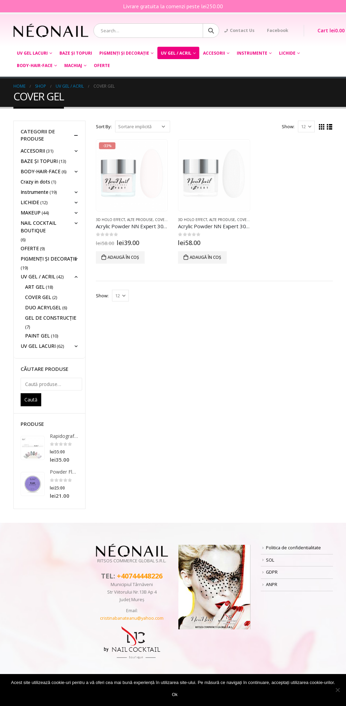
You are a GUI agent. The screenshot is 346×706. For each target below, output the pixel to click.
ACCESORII (214, 53)
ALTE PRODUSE (140, 219)
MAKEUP (31, 212)
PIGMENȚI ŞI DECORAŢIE (124, 53)
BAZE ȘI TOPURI (75, 53)
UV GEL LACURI (32, 53)
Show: (288, 126)
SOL (270, 560)
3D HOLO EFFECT (110, 219)
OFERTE (102, 65)
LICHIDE (287, 53)
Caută (30, 399)
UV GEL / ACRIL (176, 53)
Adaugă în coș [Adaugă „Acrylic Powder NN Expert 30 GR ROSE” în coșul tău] (123, 257)
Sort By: (104, 126)
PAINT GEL (37, 335)
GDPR (272, 572)
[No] (337, 689)
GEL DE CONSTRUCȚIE (50, 318)
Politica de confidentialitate (293, 548)
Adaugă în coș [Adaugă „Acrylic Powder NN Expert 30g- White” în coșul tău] (205, 257)
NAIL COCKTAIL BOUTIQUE (38, 227)
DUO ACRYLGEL (43, 307)
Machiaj (73, 65)
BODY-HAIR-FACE (35, 65)
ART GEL (35, 287)
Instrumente (252, 53)
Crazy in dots (35, 181)
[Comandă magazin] (142, 126)
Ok (175, 694)
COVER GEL (165, 219)
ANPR (271, 584)
